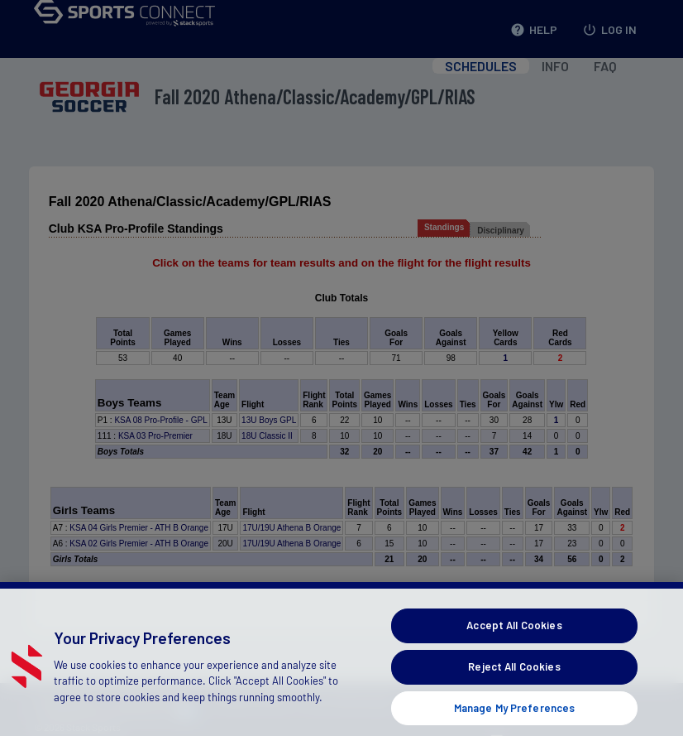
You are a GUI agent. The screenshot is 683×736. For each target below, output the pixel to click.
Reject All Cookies (514, 681)
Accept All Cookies (513, 640)
